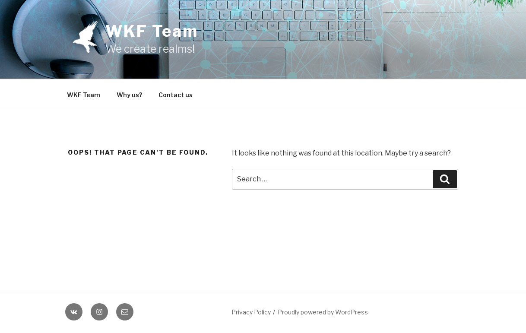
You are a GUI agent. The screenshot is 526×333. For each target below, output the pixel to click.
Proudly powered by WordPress (323, 312)
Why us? (129, 94)
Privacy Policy (251, 312)
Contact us (175, 94)
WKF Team (151, 31)
